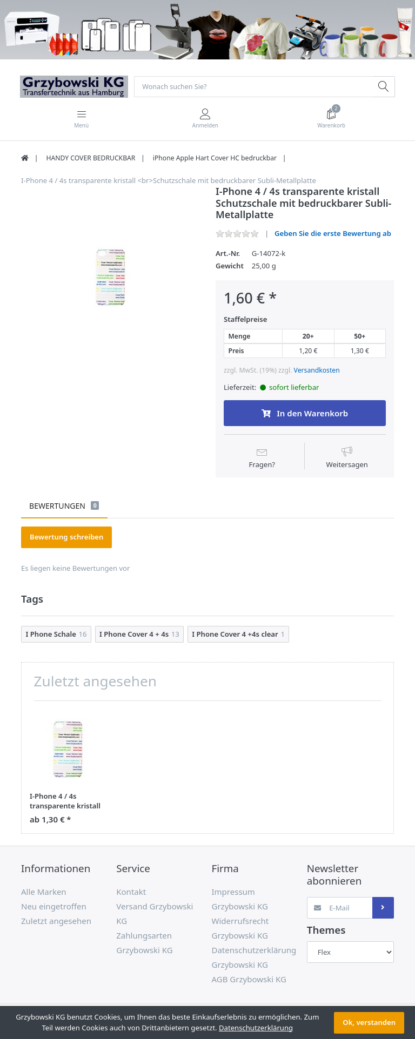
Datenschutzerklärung (256, 1028)
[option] (110, 275)
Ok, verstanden (369, 1022)
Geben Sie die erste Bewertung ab (333, 234)
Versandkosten (317, 370)
